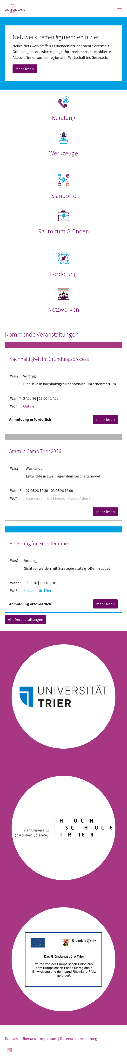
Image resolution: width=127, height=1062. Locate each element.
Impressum (48, 1038)
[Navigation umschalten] (119, 8)
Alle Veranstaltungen (25, 619)
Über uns (28, 1038)
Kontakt (12, 1038)
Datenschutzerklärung (78, 1038)
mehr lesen (105, 419)
